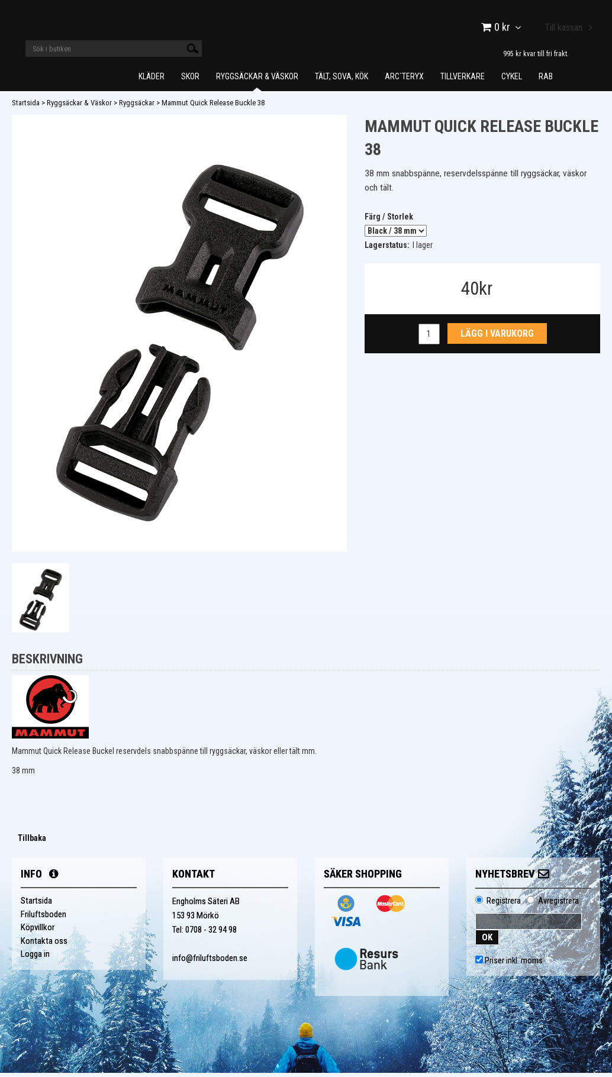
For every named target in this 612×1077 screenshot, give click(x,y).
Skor (190, 80)
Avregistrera (558, 905)
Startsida (26, 106)
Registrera (504, 905)
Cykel (511, 80)
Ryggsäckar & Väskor (257, 80)
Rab (546, 80)
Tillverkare (462, 80)
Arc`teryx (404, 80)
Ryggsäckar (136, 106)
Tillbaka (32, 842)
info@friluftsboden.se (209, 962)
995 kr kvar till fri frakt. (536, 53)
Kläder (151, 80)
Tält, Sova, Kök (341, 80)
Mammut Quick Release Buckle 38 (213, 106)
